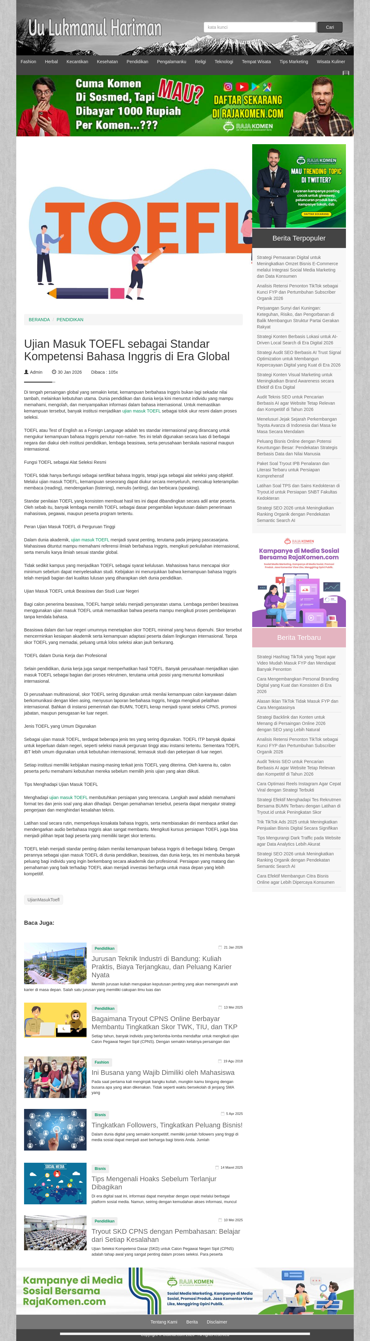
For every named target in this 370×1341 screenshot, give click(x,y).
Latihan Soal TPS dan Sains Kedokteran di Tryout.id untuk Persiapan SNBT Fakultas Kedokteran (298, 492)
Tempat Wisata (256, 61)
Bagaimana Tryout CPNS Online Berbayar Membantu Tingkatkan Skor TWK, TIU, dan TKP (165, 1023)
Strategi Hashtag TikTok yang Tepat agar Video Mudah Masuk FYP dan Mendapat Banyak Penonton (296, 663)
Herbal (51, 61)
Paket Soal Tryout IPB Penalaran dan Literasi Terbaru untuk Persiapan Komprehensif (293, 469)
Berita (192, 1321)
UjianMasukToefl (44, 899)
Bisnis (100, 1115)
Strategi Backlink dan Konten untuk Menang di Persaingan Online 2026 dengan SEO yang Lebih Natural (291, 723)
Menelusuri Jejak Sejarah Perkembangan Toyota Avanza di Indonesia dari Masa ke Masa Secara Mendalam (297, 425)
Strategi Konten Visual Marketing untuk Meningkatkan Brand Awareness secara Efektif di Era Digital (295, 381)
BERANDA (39, 319)
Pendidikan (137, 61)
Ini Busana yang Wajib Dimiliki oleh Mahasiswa (163, 1072)
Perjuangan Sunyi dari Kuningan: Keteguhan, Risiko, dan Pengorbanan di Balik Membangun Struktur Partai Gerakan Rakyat (298, 317)
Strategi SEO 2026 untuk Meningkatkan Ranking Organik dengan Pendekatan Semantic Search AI (295, 514)
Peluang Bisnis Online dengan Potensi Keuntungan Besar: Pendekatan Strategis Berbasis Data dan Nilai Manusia (297, 447)
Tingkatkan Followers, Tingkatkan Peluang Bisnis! (167, 1125)
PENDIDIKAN (70, 319)
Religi (200, 61)
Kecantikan (77, 61)
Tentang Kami (164, 1321)
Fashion (28, 61)
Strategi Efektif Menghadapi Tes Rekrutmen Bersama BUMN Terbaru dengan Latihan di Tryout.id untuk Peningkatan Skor (299, 806)
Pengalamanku (171, 61)
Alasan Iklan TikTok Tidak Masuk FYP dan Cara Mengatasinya (297, 704)
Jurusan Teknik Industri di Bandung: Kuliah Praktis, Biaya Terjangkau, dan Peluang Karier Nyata (162, 967)
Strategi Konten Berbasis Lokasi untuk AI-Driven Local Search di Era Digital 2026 (297, 339)
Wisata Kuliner (331, 61)
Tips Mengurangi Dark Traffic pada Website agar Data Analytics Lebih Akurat (299, 841)
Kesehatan (107, 61)
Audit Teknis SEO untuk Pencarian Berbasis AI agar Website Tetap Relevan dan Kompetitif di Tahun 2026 (296, 403)
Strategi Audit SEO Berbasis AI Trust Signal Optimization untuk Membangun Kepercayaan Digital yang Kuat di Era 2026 (299, 358)
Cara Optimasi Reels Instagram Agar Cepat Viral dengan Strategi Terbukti (299, 786)
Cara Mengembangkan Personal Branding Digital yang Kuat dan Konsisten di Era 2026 (298, 685)
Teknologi (224, 61)
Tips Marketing (294, 61)
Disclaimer (217, 1321)
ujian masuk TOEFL (141, 410)
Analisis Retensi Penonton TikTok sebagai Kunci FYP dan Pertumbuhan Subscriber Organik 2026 (297, 292)
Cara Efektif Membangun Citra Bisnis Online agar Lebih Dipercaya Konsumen (295, 879)
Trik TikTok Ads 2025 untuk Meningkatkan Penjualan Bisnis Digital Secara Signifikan (297, 825)
